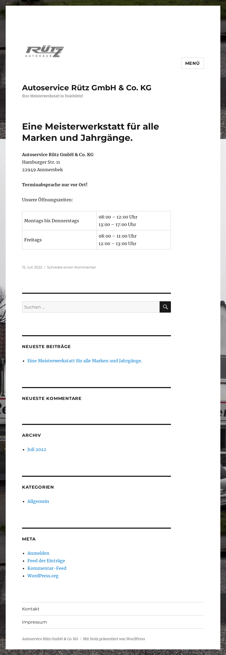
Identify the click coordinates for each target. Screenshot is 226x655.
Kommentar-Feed (46, 568)
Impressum (34, 622)
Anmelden (38, 553)
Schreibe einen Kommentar (71, 267)
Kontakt (31, 608)
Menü (192, 63)
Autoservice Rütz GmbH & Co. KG (87, 87)
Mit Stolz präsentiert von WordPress (114, 639)
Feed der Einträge (46, 560)
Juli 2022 (36, 449)
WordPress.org (43, 575)
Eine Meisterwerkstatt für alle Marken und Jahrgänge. (84, 360)
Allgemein (38, 501)
